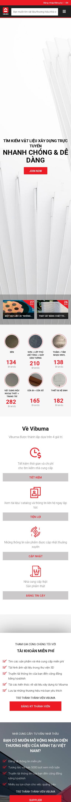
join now (35, 171)
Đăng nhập (48, 3)
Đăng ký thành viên (35, 706)
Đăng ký (58, 3)
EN (67, 3)
